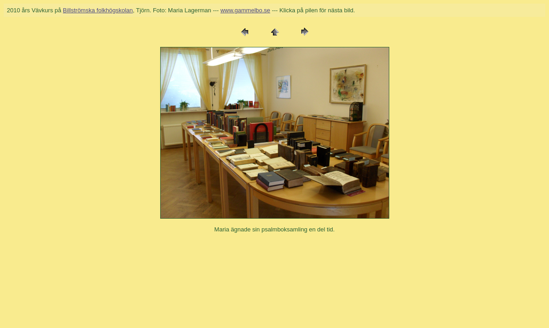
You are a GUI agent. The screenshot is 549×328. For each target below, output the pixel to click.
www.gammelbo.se (245, 10)
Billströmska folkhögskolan (98, 10)
